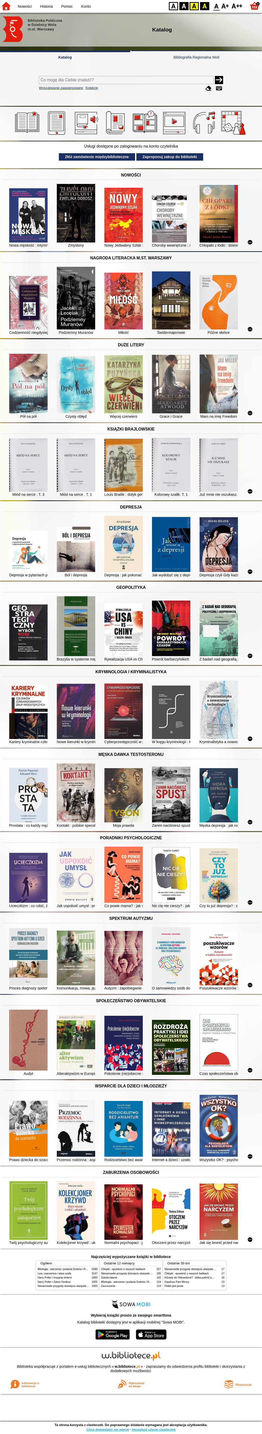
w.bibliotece (127, 1366)
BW (184, 6)
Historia (46, 6)
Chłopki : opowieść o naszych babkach (123, 1269)
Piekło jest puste (174, 1286)
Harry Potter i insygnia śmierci (55, 1277)
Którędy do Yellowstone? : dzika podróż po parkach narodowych (201, 1277)
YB (194, 6)
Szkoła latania (109, 1277)
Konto (86, 6)
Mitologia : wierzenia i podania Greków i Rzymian (66, 1269)
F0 (216, 6)
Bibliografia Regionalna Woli (196, 57)
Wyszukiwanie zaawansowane (61, 88)
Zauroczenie (108, 1286)
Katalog (65, 57)
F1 (225, 6)
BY (204, 6)
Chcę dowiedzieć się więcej (107, 1429)
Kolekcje (91, 88)
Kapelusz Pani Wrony (177, 1282)
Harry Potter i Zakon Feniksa (54, 1282)
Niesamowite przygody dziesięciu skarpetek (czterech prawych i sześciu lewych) (83, 1286)
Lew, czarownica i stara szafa (54, 1273)
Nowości (25, 6)
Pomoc (67, 6)
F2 (237, 6)
